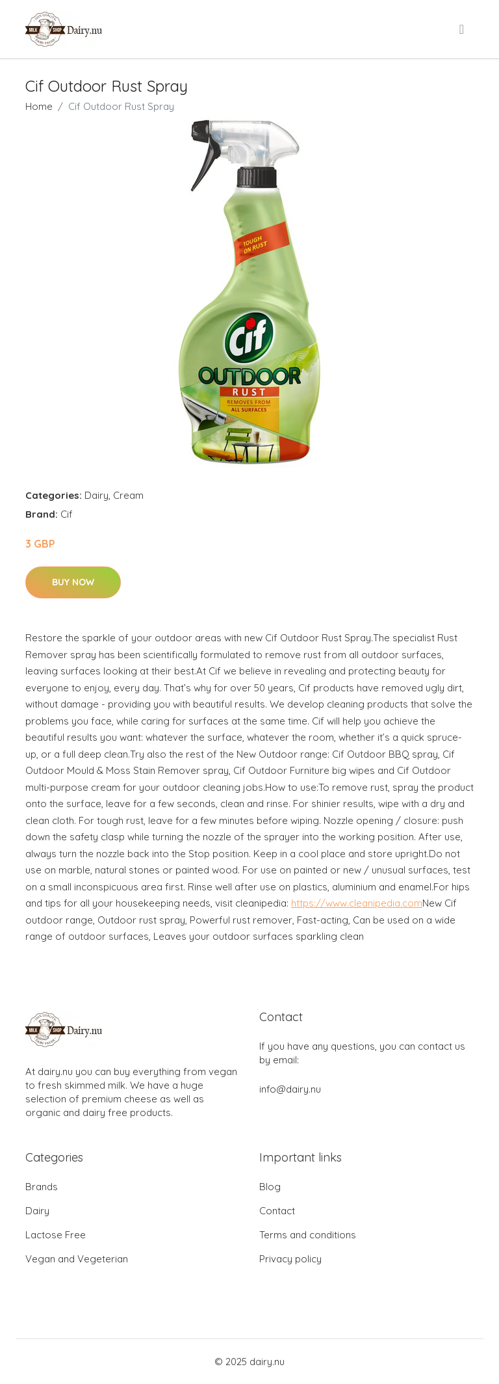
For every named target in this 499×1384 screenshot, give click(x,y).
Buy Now (73, 582)
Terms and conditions (307, 1235)
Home (39, 106)
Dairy (96, 495)
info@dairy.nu (290, 1089)
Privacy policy (290, 1259)
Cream (128, 495)
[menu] (463, 29)
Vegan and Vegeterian (76, 1259)
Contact (277, 1210)
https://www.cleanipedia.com (356, 903)
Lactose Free (55, 1235)
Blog (270, 1186)
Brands (41, 1186)
